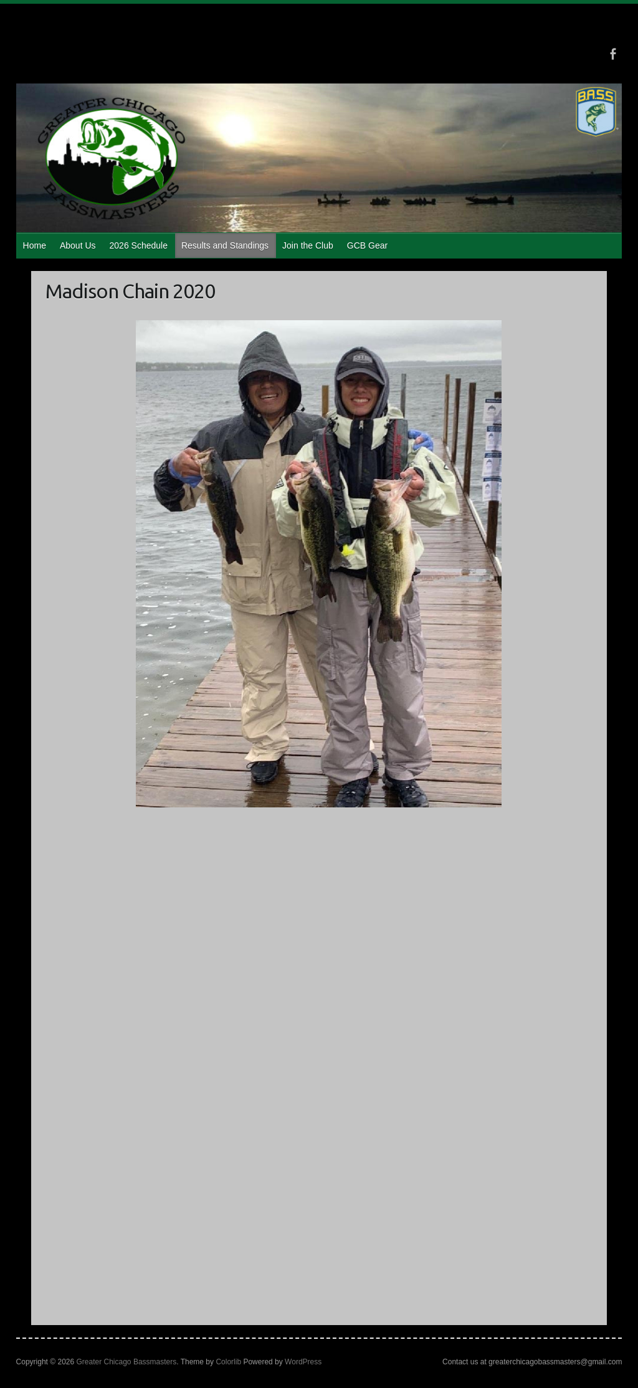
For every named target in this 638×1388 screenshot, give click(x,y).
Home (34, 245)
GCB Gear (367, 245)
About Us (78, 245)
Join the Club (307, 245)
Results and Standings (225, 245)
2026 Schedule (139, 245)
